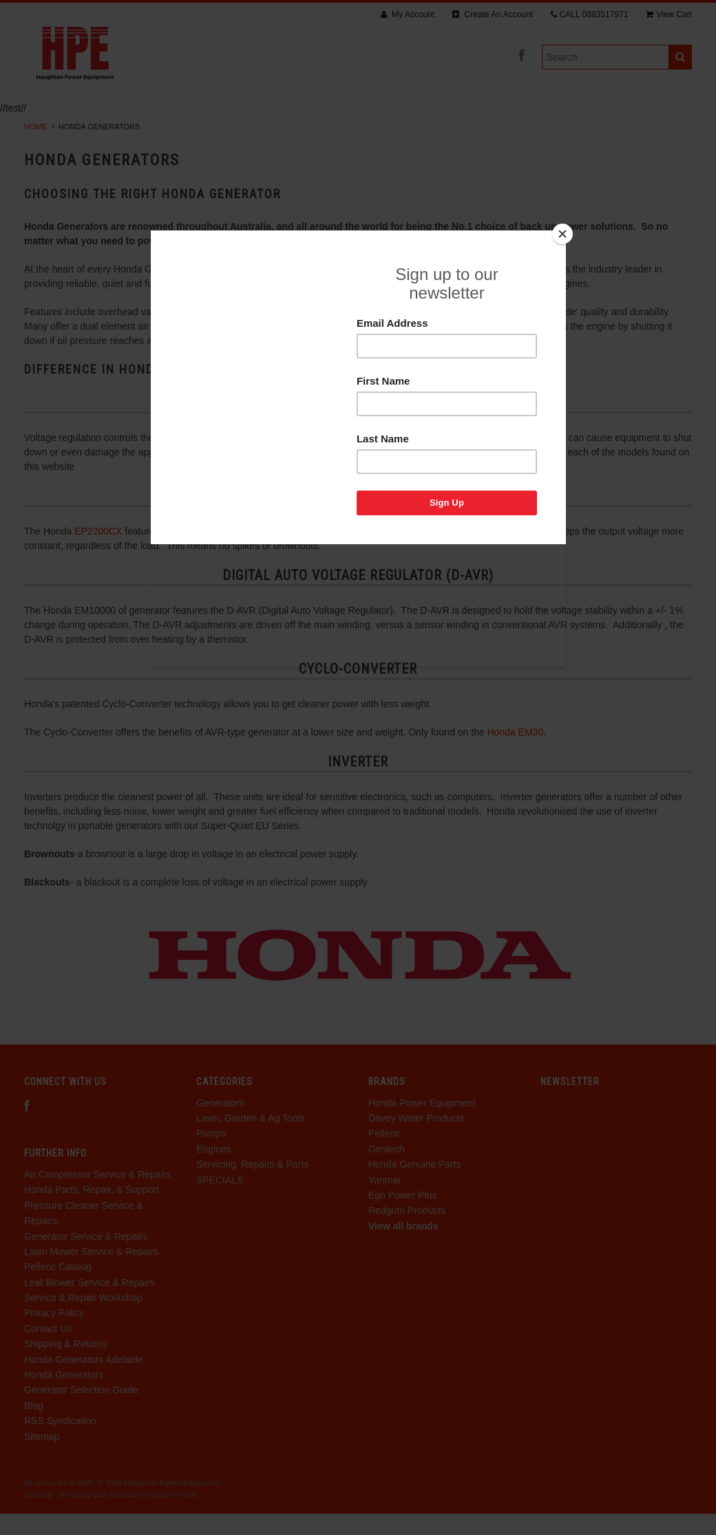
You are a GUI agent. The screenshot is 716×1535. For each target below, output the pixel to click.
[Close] (562, 234)
